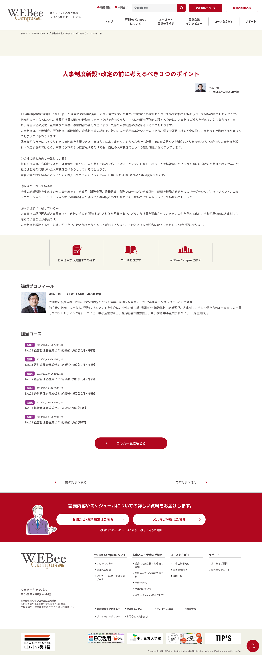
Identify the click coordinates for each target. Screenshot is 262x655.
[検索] (153, 8)
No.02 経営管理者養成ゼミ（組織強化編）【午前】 (55, 422)
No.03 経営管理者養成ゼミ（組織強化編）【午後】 (55, 408)
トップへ (253, 646)
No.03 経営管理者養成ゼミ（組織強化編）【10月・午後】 (60, 364)
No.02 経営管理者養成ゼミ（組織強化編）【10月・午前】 (60, 350)
